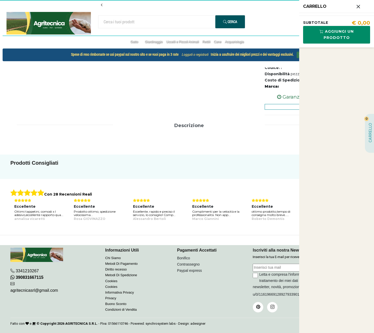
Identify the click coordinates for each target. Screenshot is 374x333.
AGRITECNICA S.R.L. (81, 323)
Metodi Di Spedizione (121, 275)
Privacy (110, 298)
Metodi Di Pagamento (121, 264)
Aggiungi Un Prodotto (337, 34)
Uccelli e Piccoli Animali (182, 42)
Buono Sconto (115, 304)
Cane (217, 42)
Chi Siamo (113, 258)
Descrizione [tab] (189, 125)
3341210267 (27, 271)
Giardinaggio (153, 42)
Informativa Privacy (119, 292)
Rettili (206, 42)
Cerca (230, 21)
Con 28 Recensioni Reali (68, 194)
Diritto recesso (116, 269)
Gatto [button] (134, 42)
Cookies (111, 281)
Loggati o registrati (195, 54)
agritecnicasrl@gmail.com (34, 290)
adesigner (197, 323)
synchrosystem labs (160, 323)
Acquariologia (234, 42)
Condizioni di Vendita (121, 309)
